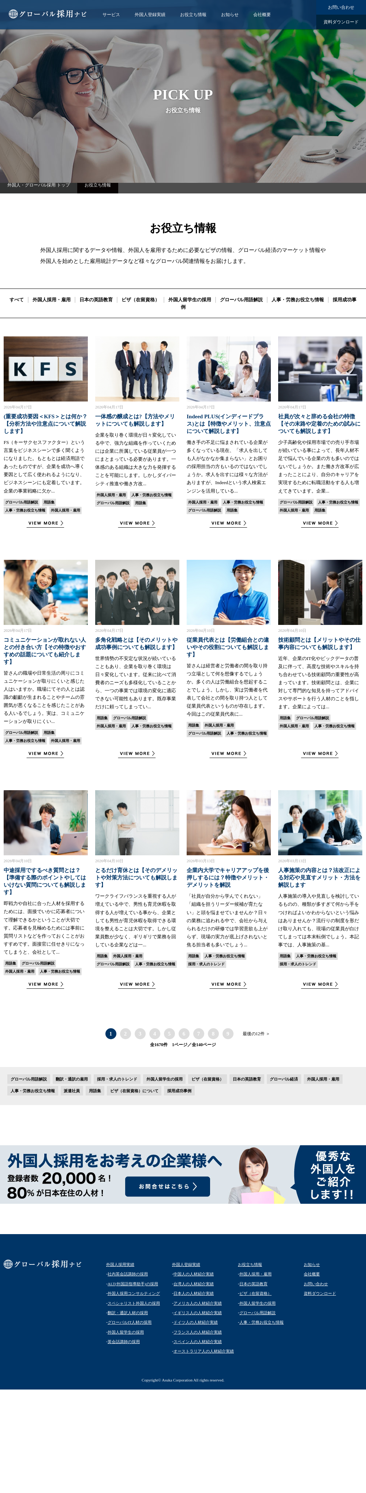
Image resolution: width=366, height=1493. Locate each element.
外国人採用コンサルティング (134, 1293)
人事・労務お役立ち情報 (298, 299)
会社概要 (262, 14)
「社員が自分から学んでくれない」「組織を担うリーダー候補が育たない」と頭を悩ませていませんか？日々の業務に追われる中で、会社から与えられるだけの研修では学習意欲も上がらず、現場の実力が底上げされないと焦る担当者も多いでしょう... (227, 920)
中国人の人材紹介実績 (193, 1274)
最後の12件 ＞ (256, 1033)
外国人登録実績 (150, 14)
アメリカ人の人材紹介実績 (197, 1303)
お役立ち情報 (193, 14)
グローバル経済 (284, 1079)
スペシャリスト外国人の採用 (134, 1303)
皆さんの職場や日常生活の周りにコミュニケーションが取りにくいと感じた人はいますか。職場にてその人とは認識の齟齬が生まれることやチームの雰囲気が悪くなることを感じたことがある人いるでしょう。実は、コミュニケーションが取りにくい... (44, 697)
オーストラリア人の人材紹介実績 (203, 1351)
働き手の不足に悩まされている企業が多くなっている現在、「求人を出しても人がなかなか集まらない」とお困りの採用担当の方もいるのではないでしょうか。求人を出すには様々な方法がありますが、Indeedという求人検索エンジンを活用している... (227, 467)
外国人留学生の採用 (189, 299)
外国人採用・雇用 (52, 299)
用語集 (49, 502)
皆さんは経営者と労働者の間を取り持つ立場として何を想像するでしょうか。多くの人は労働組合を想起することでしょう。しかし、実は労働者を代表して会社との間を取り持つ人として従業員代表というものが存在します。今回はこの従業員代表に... (227, 690)
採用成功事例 (179, 1091)
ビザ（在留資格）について (134, 1091)
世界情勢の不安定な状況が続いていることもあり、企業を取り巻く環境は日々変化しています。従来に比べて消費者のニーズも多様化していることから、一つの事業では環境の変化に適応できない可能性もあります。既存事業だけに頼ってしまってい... (135, 683)
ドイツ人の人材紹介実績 (195, 1322)
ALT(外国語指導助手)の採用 (133, 1284)
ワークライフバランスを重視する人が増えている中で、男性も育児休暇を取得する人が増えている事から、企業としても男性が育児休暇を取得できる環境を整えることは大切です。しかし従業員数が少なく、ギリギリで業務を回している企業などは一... (135, 920)
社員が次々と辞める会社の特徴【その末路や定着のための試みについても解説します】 (319, 424)
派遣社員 (72, 1091)
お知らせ (230, 14)
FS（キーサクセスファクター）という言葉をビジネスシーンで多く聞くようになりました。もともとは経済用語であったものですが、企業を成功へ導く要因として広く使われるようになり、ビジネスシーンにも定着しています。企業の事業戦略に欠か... (44, 467)
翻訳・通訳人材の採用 (128, 1313)
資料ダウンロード (341, 21)
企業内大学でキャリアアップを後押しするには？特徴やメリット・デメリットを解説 (228, 877)
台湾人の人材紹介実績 (193, 1284)
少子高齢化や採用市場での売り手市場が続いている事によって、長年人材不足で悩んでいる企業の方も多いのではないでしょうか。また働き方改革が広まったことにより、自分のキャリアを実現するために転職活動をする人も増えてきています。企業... (318, 467)
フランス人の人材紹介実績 (197, 1332)
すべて (17, 299)
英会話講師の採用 (124, 1341)
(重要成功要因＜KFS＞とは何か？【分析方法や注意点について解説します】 (45, 424)
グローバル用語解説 (241, 299)
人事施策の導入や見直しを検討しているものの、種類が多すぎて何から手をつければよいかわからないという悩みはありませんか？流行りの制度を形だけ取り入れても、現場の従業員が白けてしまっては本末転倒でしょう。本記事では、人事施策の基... (318, 920)
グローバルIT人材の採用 (130, 1322)
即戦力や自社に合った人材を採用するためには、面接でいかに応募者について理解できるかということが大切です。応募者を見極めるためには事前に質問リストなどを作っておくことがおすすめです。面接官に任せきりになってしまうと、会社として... (44, 928)
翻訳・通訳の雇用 (72, 1079)
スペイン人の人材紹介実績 (197, 1341)
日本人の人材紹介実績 (193, 1293)
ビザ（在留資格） (141, 299)
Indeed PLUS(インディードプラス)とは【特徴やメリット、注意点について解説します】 (229, 424)
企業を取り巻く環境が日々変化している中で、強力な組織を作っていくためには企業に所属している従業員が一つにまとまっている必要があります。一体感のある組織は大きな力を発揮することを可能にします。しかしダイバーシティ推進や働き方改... (135, 459)
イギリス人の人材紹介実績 (197, 1313)
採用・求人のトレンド (206, 964)
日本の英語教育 (96, 299)
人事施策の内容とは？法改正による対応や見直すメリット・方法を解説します (319, 877)
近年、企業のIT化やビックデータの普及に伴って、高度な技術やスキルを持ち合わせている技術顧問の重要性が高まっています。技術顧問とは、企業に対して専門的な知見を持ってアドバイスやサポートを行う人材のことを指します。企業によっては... (318, 683)
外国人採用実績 (120, 1264)
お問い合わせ (341, 7)
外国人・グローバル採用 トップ (38, 185)
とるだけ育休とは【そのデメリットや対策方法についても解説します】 (136, 877)
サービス (111, 14)
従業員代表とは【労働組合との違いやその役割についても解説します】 (228, 647)
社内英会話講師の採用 (128, 1274)
